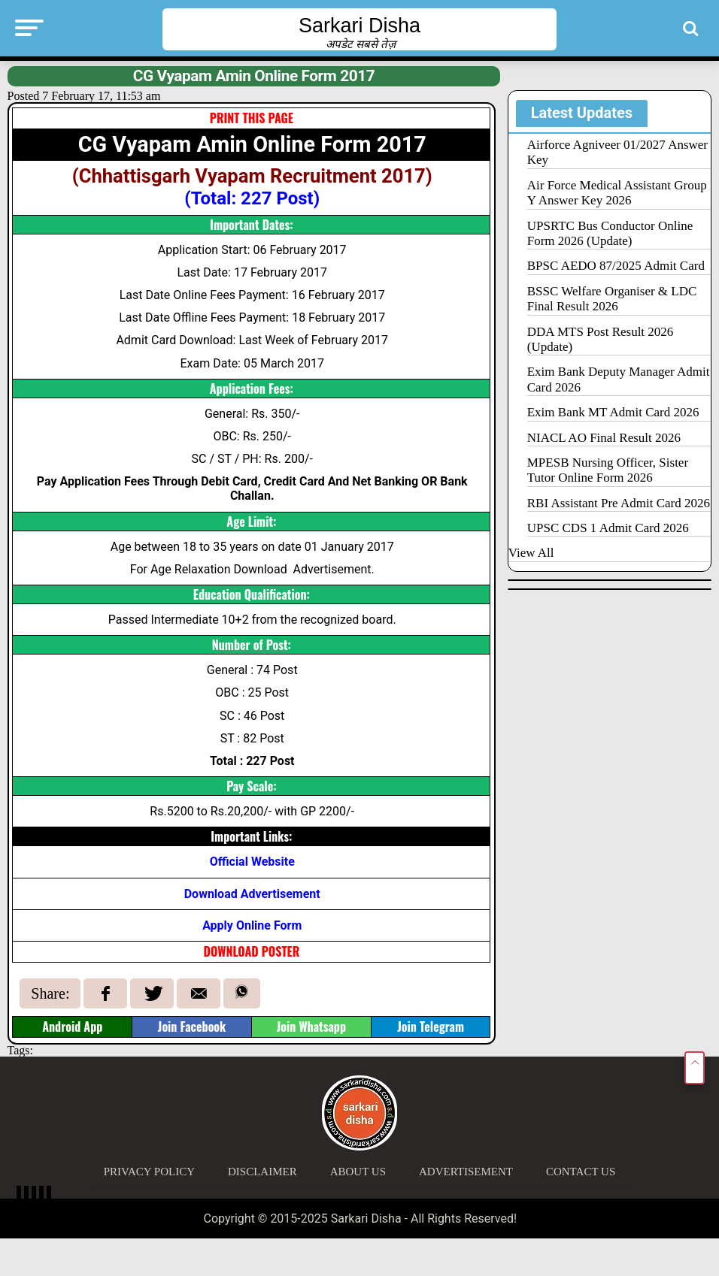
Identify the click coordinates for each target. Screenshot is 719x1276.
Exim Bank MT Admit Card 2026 (613, 412)
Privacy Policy (149, 1172)
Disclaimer (262, 1172)
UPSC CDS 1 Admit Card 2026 (608, 528)
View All (531, 553)
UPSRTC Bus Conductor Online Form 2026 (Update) (610, 233)
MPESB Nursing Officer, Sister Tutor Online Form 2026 (607, 470)
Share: (50, 993)
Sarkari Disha (359, 25)
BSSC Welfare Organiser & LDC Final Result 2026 (612, 298)
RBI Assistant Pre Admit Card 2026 (618, 503)
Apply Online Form (252, 925)
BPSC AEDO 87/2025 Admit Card (616, 266)
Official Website (252, 861)
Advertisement (466, 1172)
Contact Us (580, 1172)
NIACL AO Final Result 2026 (604, 438)
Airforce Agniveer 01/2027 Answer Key (617, 152)
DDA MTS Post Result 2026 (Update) (600, 339)
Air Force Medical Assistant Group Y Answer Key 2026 (617, 192)
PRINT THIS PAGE (251, 118)
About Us (358, 1172)
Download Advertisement (252, 894)
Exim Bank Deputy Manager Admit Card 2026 (618, 379)
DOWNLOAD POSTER (252, 951)
